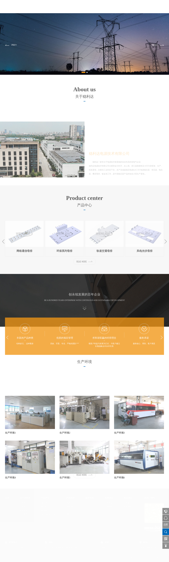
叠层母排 (45, 503)
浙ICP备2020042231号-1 (62, 558)
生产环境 (70, 510)
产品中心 (97, 6)
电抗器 (44, 507)
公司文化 (23, 507)
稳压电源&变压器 (48, 514)
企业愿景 (23, 514)
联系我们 (150, 6)
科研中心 (70, 503)
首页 (71, 6)
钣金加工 (45, 510)
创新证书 (70, 514)
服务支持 (124, 6)
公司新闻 (108, 507)
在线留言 (127, 507)
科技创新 (110, 6)
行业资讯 (108, 503)
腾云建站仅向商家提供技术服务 (144, 558)
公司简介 (23, 503)
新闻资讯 (137, 6)
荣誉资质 (23, 510)
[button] (11, 45)
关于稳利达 (83, 6)
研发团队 (70, 507)
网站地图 (160, 558)
